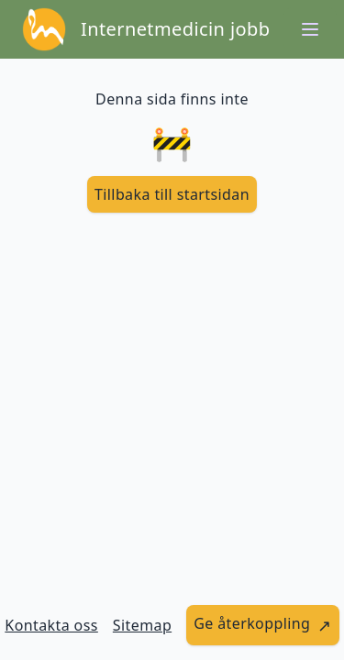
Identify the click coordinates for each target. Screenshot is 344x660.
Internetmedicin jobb (175, 28)
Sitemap (142, 625)
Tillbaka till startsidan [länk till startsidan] (172, 194)
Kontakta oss (51, 625)
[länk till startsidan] (172, 194)
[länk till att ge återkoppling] (262, 625)
